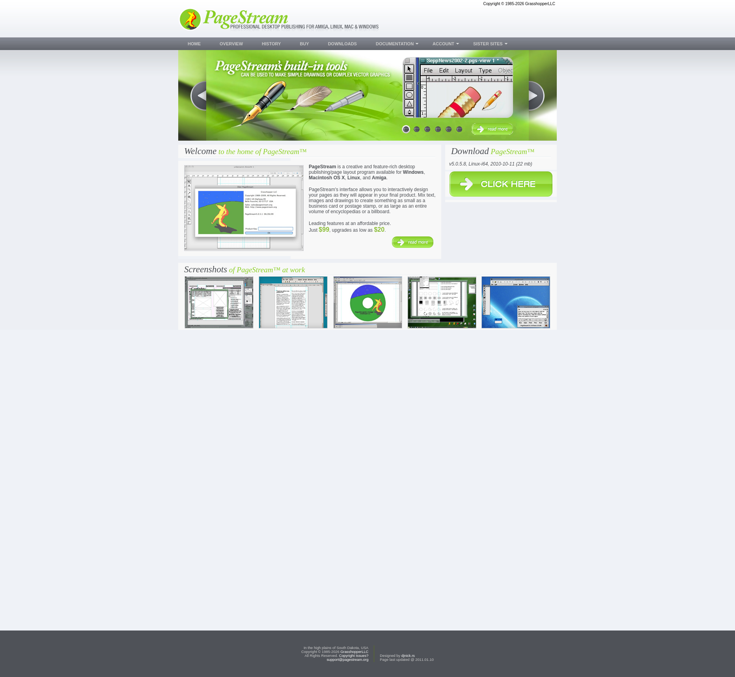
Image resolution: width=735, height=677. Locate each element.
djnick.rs (408, 656)
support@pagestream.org (347, 660)
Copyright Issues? (354, 656)
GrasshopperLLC (354, 652)
